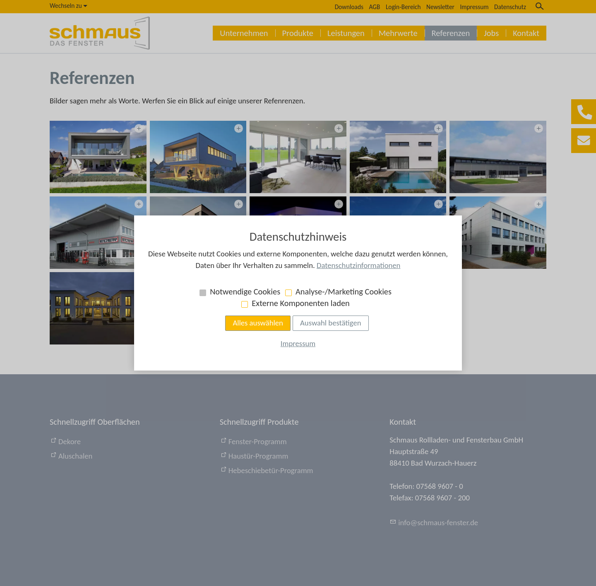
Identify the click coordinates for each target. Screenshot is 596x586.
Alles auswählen (258, 323)
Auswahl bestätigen (330, 323)
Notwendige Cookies (245, 292)
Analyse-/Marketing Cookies (344, 292)
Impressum (298, 343)
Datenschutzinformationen (359, 265)
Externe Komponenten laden (300, 303)
